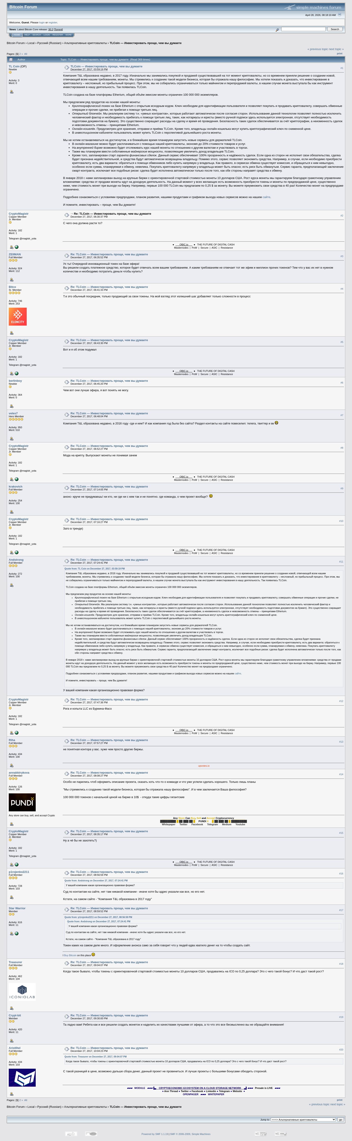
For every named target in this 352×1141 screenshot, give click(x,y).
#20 (341, 1049)
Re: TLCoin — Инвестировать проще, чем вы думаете (112, 213)
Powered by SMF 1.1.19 (155, 1134)
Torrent (58, 29)
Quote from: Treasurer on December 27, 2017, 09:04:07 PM (95, 1056)
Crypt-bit (15, 1015)
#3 (342, 256)
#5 (342, 342)
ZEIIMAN (15, 254)
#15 (341, 833)
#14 (341, 774)
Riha (12, 740)
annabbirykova (19, 772)
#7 (342, 415)
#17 (341, 910)
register (52, 22)
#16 (341, 873)
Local (31, 43)
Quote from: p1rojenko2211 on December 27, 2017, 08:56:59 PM (98, 917)
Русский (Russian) (49, 43)
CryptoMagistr (19, 213)
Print (339, 53)
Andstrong (16, 559)
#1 (342, 68)
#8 (342, 447)
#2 (342, 215)
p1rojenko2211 (19, 872)
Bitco (12, 287)
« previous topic (318, 49)
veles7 (13, 413)
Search (37, 35)
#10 (341, 521)
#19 (341, 1017)
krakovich (15, 486)
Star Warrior (17, 908)
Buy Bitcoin (70, 955)
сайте (266, 197)
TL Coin (14, 66)
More (69, 35)
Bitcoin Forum (16, 43)
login (42, 22)
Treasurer (15, 962)
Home (17, 35)
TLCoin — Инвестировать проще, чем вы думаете (146, 43)
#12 (341, 701)
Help (27, 35)
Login (47, 35)
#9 (342, 488)
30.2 (50, 29)
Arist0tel (14, 1048)
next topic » (336, 49)
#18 (341, 963)
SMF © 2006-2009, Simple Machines (190, 1134)
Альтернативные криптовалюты (85, 43)
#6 (342, 382)
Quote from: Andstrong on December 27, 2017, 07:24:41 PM (96, 880)
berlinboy (15, 380)
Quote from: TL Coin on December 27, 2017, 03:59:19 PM (94, 568)
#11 (341, 561)
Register (58, 35)
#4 (342, 288)
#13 (341, 741)
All (25, 53)
